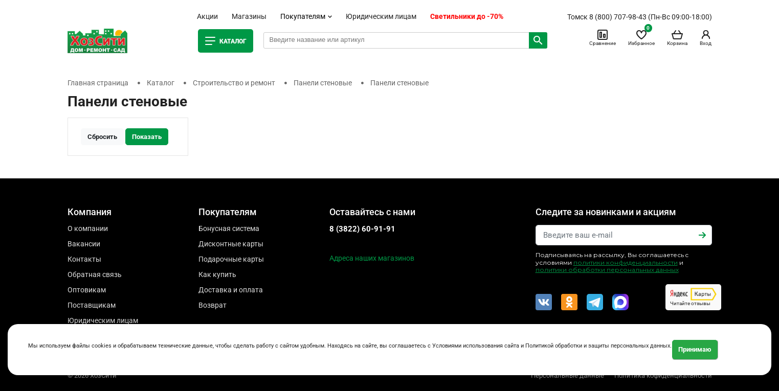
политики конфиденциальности (625, 262)
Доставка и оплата (230, 290)
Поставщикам (92, 305)
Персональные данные (567, 375)
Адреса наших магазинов (371, 258)
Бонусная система (228, 228)
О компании (88, 228)
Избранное (641, 37)
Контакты (84, 259)
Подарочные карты (231, 259)
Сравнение (602, 37)
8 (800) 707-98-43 (618, 17)
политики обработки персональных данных (607, 269)
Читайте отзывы (693, 297)
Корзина (677, 37)
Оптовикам (87, 290)
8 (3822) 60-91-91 (362, 229)
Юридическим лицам (381, 16)
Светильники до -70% (466, 16)
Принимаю (694, 349)
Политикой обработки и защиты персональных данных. (598, 345)
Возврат (212, 305)
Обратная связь (95, 274)
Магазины (249, 16)
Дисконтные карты (230, 244)
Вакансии (84, 244)
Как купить (217, 274)
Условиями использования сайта (475, 345)
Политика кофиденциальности (663, 375)
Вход (706, 37)
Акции (207, 16)
